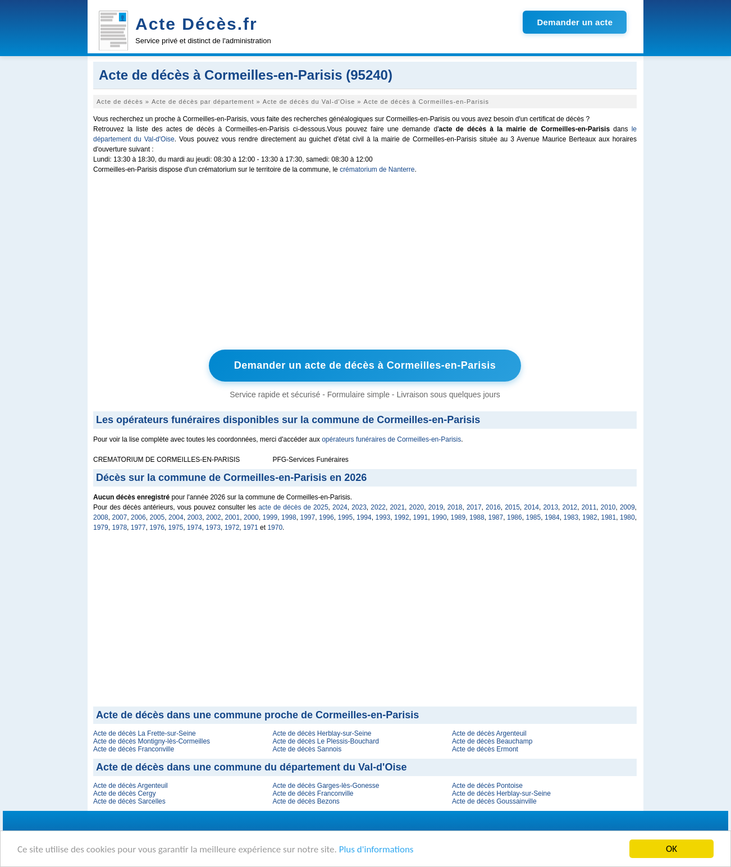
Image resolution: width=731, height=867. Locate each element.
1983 (571, 517)
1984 (552, 517)
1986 (514, 517)
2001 (232, 517)
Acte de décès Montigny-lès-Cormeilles (151, 741)
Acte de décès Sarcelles (129, 801)
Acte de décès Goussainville (494, 801)
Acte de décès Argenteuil (489, 733)
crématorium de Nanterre (377, 169)
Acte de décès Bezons (305, 801)
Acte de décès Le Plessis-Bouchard (325, 741)
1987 (496, 517)
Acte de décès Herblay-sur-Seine (321, 733)
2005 (157, 517)
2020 (416, 507)
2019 (436, 507)
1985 (533, 517)
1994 (364, 517)
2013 (550, 507)
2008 (100, 517)
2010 (608, 507)
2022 (378, 507)
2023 (359, 507)
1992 (401, 517)
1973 (213, 527)
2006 (138, 517)
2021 (397, 507)
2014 (531, 507)
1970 (274, 527)
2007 (119, 517)
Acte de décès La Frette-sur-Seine (144, 733)
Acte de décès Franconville (133, 749)
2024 (340, 507)
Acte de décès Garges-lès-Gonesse (325, 786)
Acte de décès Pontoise (487, 786)
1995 (345, 517)
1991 (420, 517)
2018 (455, 507)
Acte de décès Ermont (485, 749)
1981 (608, 517)
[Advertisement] (365, 264)
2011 (589, 507)
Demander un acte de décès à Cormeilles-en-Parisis (365, 365)
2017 (474, 507)
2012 (570, 507)
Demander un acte (575, 22)
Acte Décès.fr (196, 24)
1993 (383, 517)
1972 (232, 527)
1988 (477, 517)
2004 (176, 517)
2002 (213, 517)
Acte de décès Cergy (124, 793)
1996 (326, 517)
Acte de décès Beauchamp (492, 741)
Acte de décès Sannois (306, 749)
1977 (138, 527)
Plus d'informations (376, 849)
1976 (157, 527)
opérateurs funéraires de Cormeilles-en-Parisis (391, 439)
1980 (627, 517)
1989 (458, 517)
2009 (627, 507)
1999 (270, 517)
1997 (308, 517)
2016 (493, 507)
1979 (100, 527)
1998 (288, 517)
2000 (251, 517)
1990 (439, 517)
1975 (176, 527)
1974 (194, 527)
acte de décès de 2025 (293, 507)
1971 (250, 527)
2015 (512, 507)
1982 (589, 517)
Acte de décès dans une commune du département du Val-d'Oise (251, 767)
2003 (195, 517)
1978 (119, 527)
